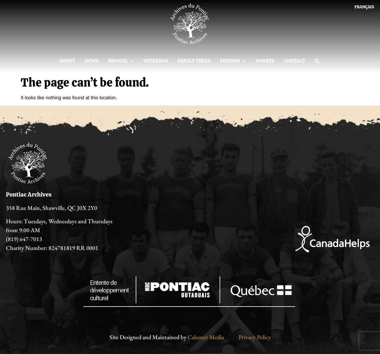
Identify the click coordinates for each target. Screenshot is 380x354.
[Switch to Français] (364, 7)
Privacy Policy (255, 337)
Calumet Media (206, 337)
